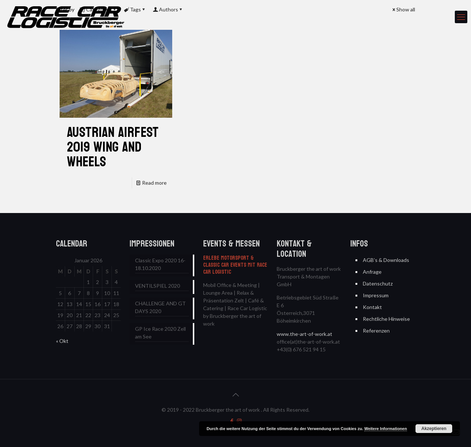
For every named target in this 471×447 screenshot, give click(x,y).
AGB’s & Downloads (386, 260)
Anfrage (372, 272)
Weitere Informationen (385, 428)
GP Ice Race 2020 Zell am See (160, 333)
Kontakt (372, 307)
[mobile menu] (461, 17)
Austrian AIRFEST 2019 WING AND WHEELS (113, 147)
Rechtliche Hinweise (386, 319)
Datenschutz (378, 283)
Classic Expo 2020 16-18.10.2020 (160, 264)
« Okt (62, 341)
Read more (154, 183)
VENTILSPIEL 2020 (157, 286)
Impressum (376, 295)
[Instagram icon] (239, 421)
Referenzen (376, 330)
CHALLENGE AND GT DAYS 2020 (160, 307)
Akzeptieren (433, 428)
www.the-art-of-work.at (304, 334)
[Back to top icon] (235, 394)
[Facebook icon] (231, 421)
